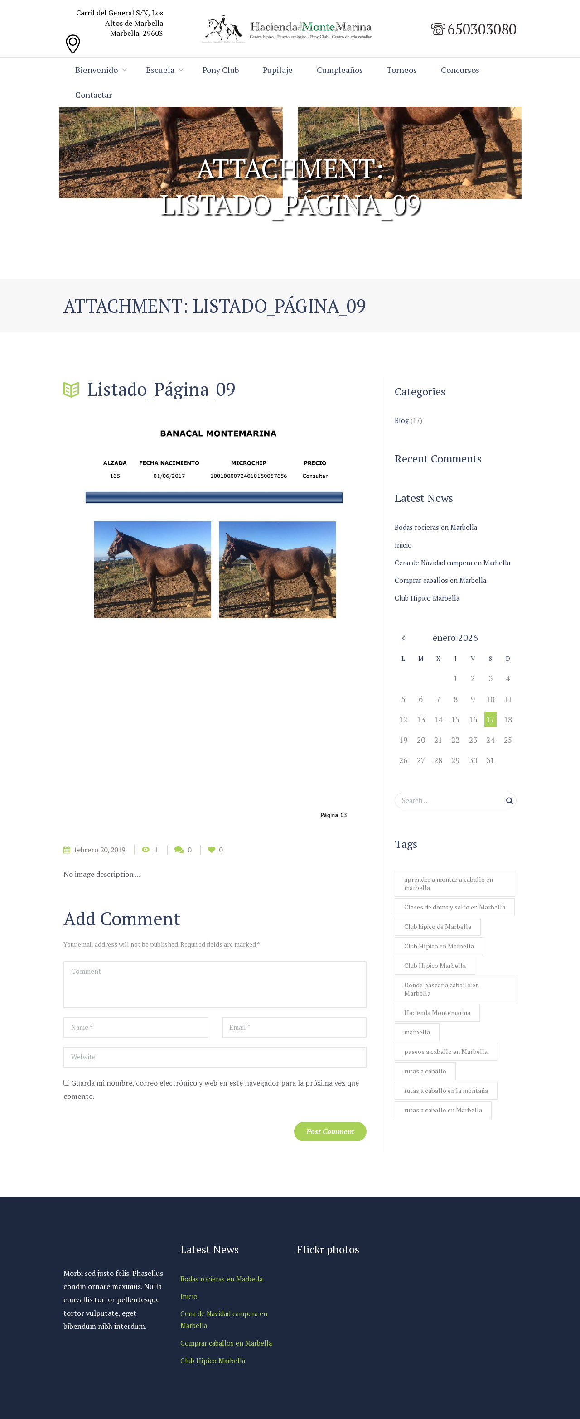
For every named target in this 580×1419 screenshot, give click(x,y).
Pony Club (222, 69)
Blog (402, 420)
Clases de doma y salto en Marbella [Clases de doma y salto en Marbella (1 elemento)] (454, 907)
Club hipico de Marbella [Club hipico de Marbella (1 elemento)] (438, 927)
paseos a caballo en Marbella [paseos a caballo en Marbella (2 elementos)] (446, 1055)
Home (213, 229)
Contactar (157, 94)
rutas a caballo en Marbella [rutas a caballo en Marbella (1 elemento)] (443, 1115)
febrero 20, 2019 (101, 850)
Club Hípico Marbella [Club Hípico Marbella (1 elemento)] (435, 966)
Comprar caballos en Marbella (441, 579)
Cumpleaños (343, 69)
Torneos (406, 69)
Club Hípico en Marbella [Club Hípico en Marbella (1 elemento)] (439, 947)
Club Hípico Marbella (428, 596)
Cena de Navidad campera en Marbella (454, 562)
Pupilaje (280, 69)
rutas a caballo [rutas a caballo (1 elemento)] (425, 1075)
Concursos (95, 94)
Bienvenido (97, 69)
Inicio (403, 544)
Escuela (161, 69)
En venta (247, 229)
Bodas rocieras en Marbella (437, 527)
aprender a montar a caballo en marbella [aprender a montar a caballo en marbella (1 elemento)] (448, 882)
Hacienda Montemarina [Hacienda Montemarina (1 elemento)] (437, 1015)
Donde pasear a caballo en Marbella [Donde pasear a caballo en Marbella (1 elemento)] (441, 991)
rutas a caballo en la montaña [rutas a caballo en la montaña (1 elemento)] (446, 1095)
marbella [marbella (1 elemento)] (417, 1035)
